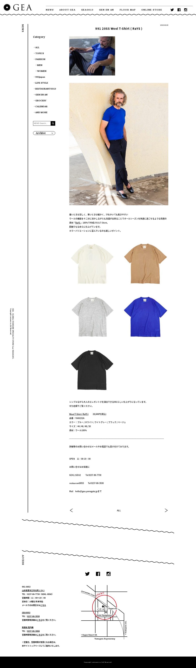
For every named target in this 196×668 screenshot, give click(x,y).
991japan (40, 77)
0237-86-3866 (33, 631)
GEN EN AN (106, 10)
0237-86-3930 (33, 616)
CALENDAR (41, 106)
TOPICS (39, 53)
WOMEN (41, 71)
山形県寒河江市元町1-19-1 (33, 590)
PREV (71, 510)
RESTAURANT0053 (45, 89)
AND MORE (41, 112)
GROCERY (40, 100)
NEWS (50, 10)
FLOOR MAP (128, 10)
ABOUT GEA (67, 10)
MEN (39, 65)
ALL (119, 510)
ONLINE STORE (151, 10)
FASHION (40, 59)
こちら (43, 605)
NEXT (166, 510)
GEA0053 (87, 10)
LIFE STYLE (41, 83)
